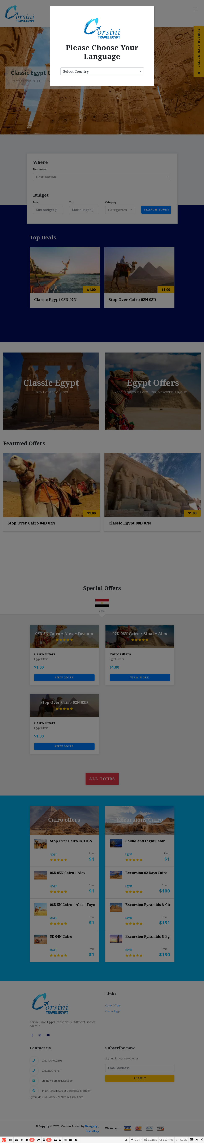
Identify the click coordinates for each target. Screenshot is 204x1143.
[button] (102, 71)
